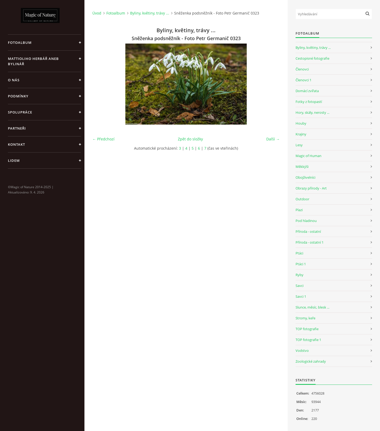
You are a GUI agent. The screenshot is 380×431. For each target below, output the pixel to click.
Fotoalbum (20, 42)
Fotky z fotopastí (309, 101)
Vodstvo (302, 350)
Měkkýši (302, 166)
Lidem (14, 160)
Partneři (17, 128)
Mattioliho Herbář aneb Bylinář (33, 61)
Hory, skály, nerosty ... (312, 112)
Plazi (299, 209)
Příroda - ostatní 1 (310, 242)
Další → (273, 138)
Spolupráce (20, 112)
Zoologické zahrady (311, 361)
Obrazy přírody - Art (311, 188)
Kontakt (16, 144)
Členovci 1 (303, 80)
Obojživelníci (305, 177)
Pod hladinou (306, 220)
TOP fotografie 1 (308, 339)
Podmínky (18, 96)
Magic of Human (308, 155)
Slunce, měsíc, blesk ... (312, 307)
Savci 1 (301, 296)
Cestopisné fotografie (312, 58)
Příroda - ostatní (308, 231)
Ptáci (299, 253)
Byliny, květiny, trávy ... (149, 13)
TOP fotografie (307, 328)
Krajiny (301, 134)
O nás (14, 80)
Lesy (299, 145)
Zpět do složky (190, 138)
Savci (299, 285)
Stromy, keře (305, 318)
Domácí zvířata (307, 90)
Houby (301, 123)
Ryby (299, 274)
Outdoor (302, 199)
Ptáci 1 (301, 264)
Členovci (302, 69)
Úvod (96, 13)
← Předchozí (103, 138)
